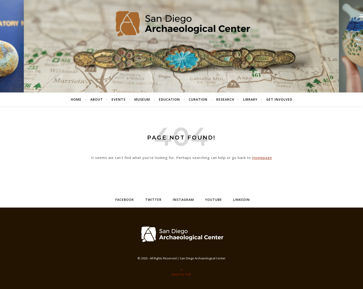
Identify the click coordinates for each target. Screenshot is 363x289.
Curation (198, 99)
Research (225, 99)
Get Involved (279, 99)
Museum (142, 99)
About (96, 99)
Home (76, 99)
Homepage (262, 157)
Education (169, 99)
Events (118, 99)
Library (250, 99)
